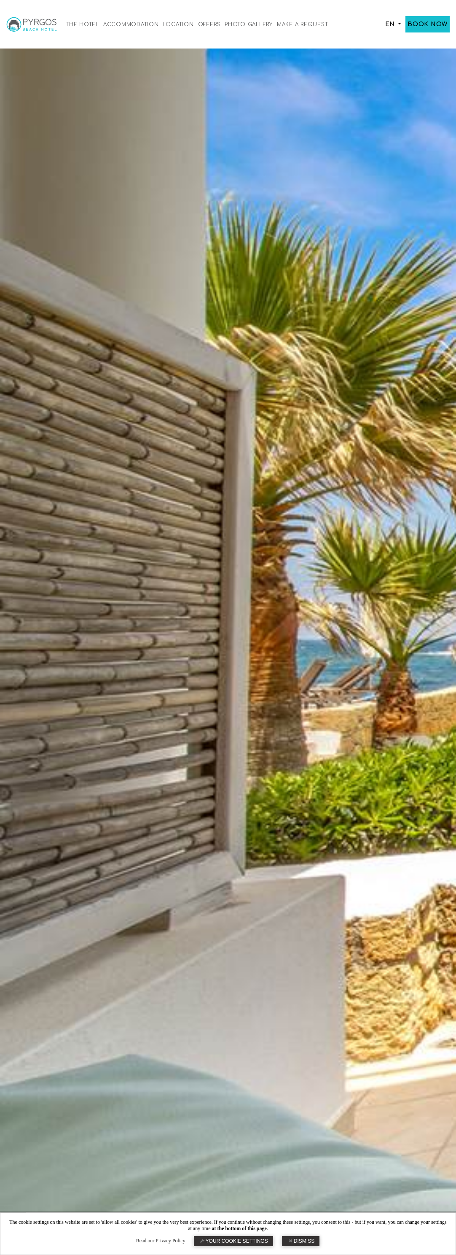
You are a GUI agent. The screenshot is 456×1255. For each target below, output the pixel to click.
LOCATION (178, 24)
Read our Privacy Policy (160, 1241)
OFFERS (209, 24)
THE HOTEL (82, 24)
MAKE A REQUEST (302, 24)
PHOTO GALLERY (249, 24)
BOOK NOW (428, 24)
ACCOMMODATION (131, 24)
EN (390, 24)
